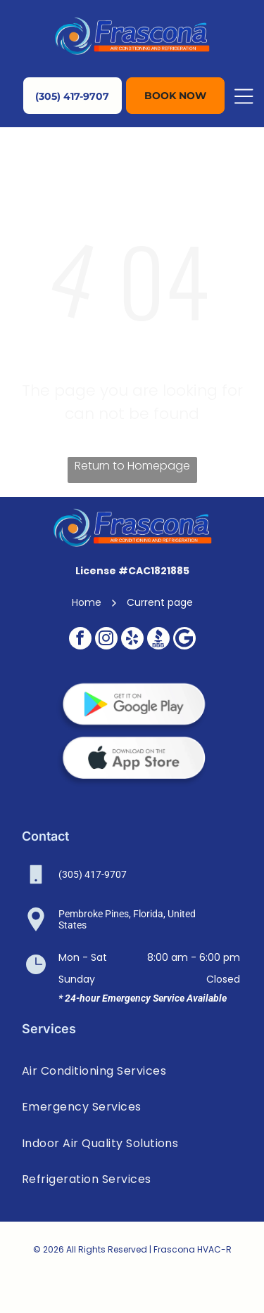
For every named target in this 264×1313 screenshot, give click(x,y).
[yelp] (132, 640)
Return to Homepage (132, 466)
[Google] (184, 640)
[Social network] (158, 640)
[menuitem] (132, 1071)
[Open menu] (243, 96)
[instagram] (106, 640)
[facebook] (80, 640)
